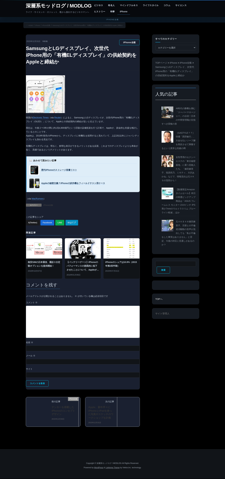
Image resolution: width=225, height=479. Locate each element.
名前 (29, 342)
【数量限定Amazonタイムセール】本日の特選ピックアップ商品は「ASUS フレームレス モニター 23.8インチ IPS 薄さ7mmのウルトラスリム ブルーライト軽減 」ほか (178, 201)
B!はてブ (72, 222)
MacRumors (37, 198)
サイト (29, 369)
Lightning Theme (113, 468)
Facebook (47, 222)
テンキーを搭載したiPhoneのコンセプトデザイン (63, 411)
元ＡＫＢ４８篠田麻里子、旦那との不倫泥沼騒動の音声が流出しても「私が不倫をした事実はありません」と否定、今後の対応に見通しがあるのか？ (178, 233)
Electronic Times (40, 117)
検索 (162, 270)
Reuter (57, 117)
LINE (60, 222)
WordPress (98, 468)
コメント (32, 302)
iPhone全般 (129, 42)
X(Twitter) (32, 222)
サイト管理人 (162, 314)
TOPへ (158, 299)
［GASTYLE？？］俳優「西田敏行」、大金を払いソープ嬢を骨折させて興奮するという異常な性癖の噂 (178, 141)
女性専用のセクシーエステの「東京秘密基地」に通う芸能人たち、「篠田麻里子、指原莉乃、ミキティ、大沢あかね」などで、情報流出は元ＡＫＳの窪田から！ (178, 169)
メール (30, 355)
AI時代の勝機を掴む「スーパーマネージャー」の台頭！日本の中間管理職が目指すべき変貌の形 (178, 116)
